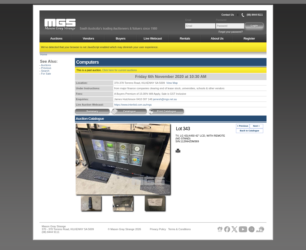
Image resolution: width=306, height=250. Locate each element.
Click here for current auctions (119, 70)
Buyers (120, 38)
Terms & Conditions (179, 229)
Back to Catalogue (249, 130)
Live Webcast (153, 38)
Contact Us (227, 14)
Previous (46, 68)
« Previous (242, 126)
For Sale (46, 73)
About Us (217, 38)
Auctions (56, 38)
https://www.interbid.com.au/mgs (133, 104)
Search (45, 70)
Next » (256, 126)
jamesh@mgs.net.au (165, 99)
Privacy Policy (158, 229)
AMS (71, 25)
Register (249, 38)
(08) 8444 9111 (255, 14)
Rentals (185, 38)
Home (43, 54)
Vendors (88, 38)
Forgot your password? (231, 32)
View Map (172, 82)
